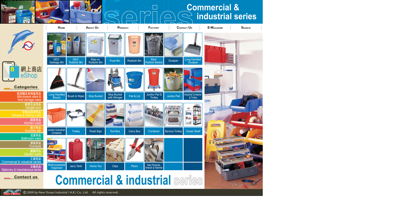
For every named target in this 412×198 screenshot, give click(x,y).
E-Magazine (215, 27)
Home (61, 27)
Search (246, 27)
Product (122, 27)
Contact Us (184, 27)
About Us (92, 27)
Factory (153, 27)
